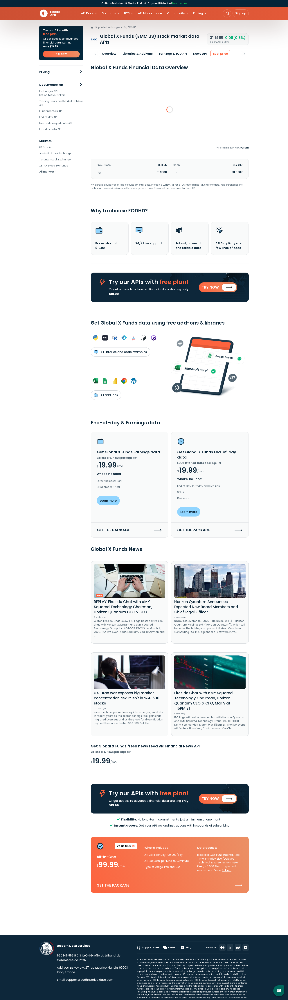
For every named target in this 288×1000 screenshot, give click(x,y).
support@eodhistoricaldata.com (89, 980)
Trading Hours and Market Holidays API (61, 103)
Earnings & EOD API (173, 54)
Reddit (170, 947)
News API (200, 54)
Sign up (240, 13)
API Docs (87, 13)
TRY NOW (61, 54)
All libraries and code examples (120, 352)
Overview (109, 54)
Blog (185, 947)
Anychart (244, 147)
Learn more (179, 3)
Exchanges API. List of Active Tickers (52, 93)
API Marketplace (150, 13)
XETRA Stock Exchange (53, 165)
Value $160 (126, 847)
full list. (226, 871)
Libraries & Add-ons (138, 54)
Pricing (44, 72)
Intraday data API (50, 129)
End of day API (48, 117)
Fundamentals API (50, 111)
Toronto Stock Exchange (55, 159)
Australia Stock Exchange (55, 153)
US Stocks (45, 147)
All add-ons (106, 395)
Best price (220, 54)
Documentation (51, 85)
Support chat (148, 947)
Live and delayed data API (55, 123)
